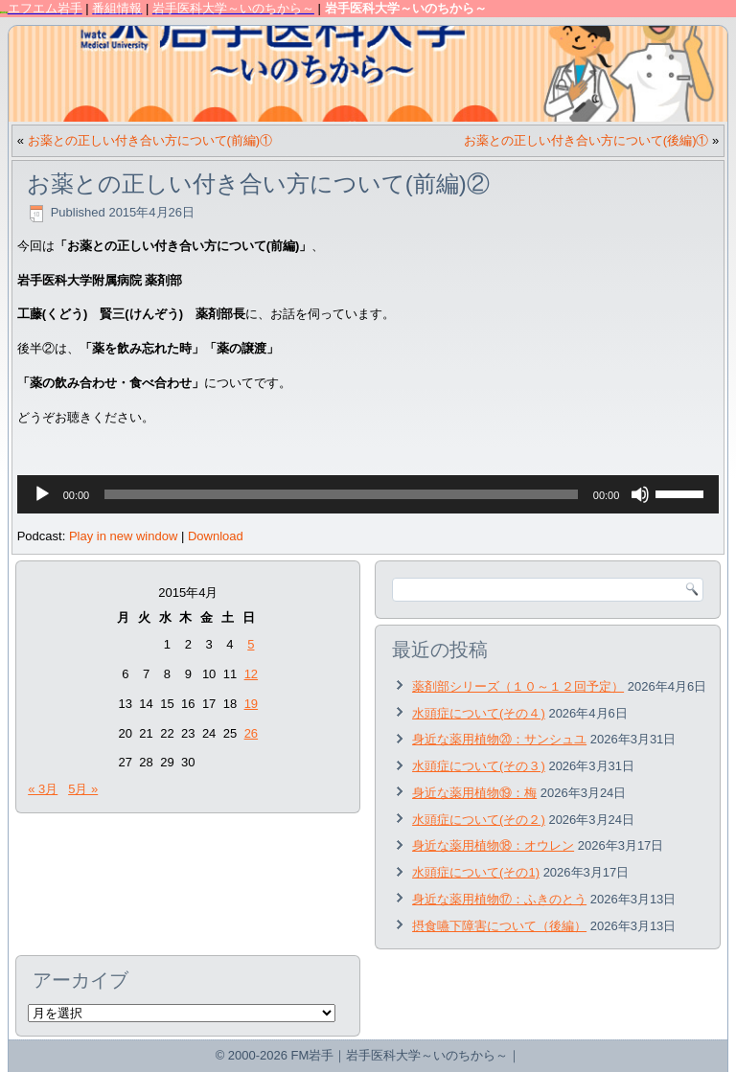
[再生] (42, 494)
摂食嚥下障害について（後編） (499, 926)
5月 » (83, 789)
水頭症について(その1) (476, 872)
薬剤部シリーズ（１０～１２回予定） (518, 686)
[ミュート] (640, 494)
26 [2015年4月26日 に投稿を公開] (251, 733)
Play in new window (123, 536)
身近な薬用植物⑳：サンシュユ (499, 739)
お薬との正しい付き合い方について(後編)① (586, 140)
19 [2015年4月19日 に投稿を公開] (251, 703)
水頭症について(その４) (478, 713)
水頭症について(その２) (478, 819)
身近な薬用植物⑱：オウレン (493, 845)
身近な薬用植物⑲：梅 (474, 793)
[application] (368, 494)
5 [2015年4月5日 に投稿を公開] (250, 644)
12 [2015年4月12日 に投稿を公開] (251, 674)
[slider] (341, 494)
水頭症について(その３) (478, 766)
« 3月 (43, 789)
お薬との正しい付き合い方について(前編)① (150, 140)
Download (215, 536)
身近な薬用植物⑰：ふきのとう (499, 899)
